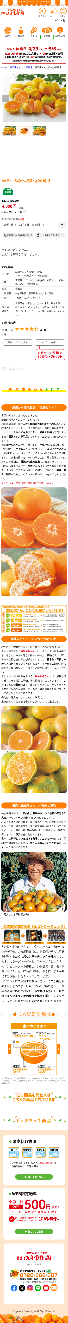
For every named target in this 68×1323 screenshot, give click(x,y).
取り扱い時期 (13, 219)
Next (63, 98)
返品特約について (13, 368)
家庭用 (29, 67)
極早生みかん (16, 67)
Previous (5, 98)
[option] (34, 1049)
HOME (4, 67)
